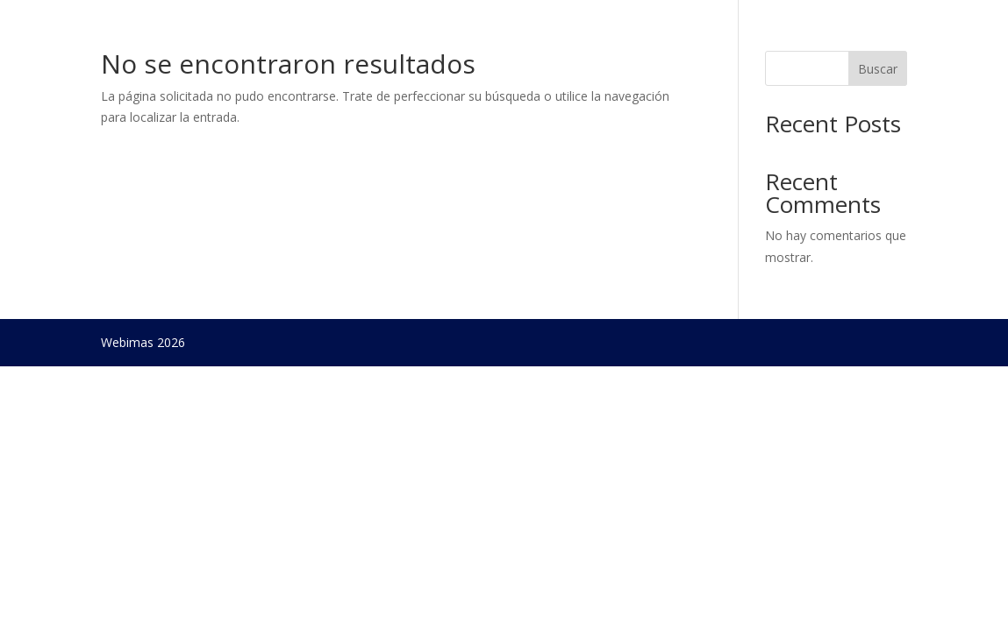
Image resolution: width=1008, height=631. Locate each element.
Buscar (877, 68)
